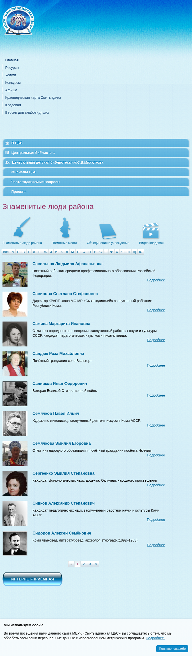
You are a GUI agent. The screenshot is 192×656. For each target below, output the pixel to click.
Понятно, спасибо (172, 649)
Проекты (18, 192)
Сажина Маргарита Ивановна (61, 324)
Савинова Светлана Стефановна (65, 294)
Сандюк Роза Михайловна (58, 353)
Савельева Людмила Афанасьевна (67, 264)
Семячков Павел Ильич (55, 413)
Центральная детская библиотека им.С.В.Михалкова (57, 162)
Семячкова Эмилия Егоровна (61, 443)
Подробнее (156, 280)
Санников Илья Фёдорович (59, 383)
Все (5, 252)
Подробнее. (155, 638)
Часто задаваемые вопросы (35, 182)
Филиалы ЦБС (23, 172)
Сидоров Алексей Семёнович (61, 533)
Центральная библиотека (33, 153)
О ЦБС (16, 143)
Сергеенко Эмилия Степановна (63, 473)
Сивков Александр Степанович (63, 503)
